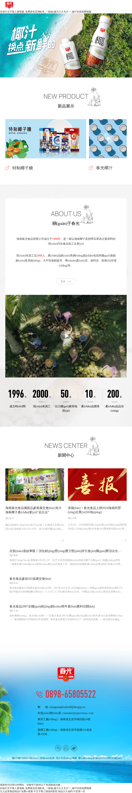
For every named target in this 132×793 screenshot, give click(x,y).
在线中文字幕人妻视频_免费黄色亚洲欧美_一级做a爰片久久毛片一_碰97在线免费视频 (45, 11)
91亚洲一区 (79, 791)
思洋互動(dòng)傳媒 (66, 758)
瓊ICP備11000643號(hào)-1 (25, 758)
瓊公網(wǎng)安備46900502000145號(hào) (100, 758)
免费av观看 (27, 791)
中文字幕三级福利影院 (46, 791)
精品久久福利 (65, 791)
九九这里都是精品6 (10, 791)
